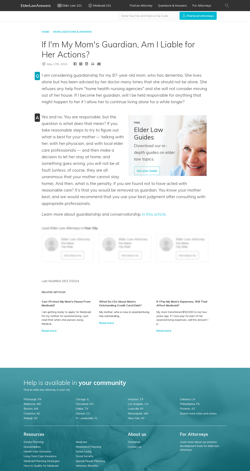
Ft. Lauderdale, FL (87, 418)
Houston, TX (135, 399)
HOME (45, 31)
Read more (49, 330)
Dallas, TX (82, 408)
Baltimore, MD (32, 404)
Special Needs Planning (90, 461)
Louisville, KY (135, 408)
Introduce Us (72, 255)
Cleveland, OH (84, 404)
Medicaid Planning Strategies (42, 461)
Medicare (81, 442)
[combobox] (148, 16)
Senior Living (83, 451)
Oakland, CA (187, 399)
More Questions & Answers (72, 31)
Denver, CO (83, 413)
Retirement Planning (88, 446)
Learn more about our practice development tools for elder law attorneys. (199, 445)
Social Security (85, 456)
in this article (154, 214)
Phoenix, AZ (187, 408)
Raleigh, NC (31, 418)
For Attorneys (201, 5)
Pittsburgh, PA (32, 399)
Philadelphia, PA (190, 404)
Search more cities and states (198, 413)
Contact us (134, 446)
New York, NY (136, 418)
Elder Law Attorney (75, 239)
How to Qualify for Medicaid (41, 465)
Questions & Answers (172, 5)
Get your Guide (147, 170)
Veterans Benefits (87, 465)
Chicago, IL (82, 399)
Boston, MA (31, 408)
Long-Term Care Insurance (40, 456)
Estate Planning (33, 442)
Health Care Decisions (37, 451)
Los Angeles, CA (138, 404)
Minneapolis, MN (138, 413)
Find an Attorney (141, 5)
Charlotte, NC (32, 413)
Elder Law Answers (36, 5)
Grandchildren (32, 446)
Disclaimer (134, 442)
